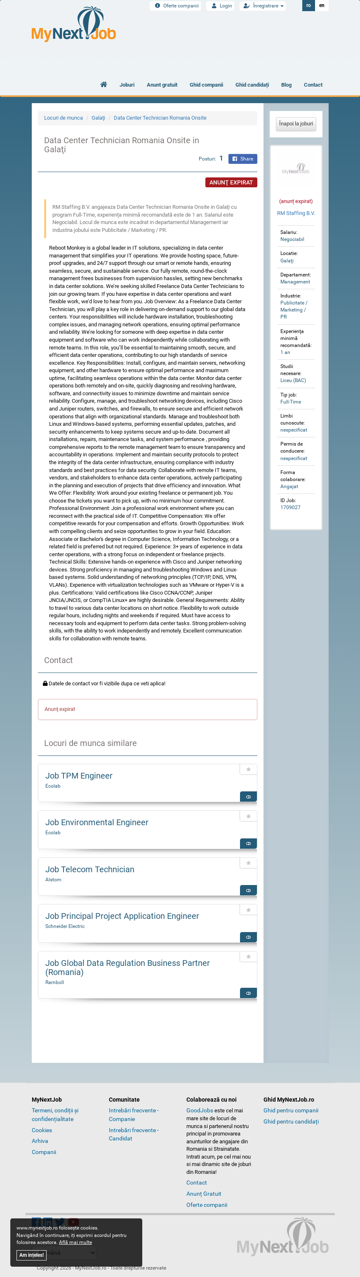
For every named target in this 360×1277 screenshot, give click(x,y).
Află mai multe (75, 1242)
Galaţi (98, 118)
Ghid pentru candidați (291, 1121)
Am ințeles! (31, 1255)
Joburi (127, 85)
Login (220, 6)
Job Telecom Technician (89, 869)
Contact (313, 85)
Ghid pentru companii (291, 1110)
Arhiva (40, 1141)
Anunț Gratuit (203, 1193)
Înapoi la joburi (296, 123)
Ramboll (54, 982)
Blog (286, 85)
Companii (44, 1152)
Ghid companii (206, 85)
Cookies (42, 1130)
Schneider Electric (65, 926)
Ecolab (53, 786)
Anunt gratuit (162, 85)
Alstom (53, 880)
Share (243, 159)
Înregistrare (263, 6)
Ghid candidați (252, 85)
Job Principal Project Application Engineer (122, 916)
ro (308, 5)
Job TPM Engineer (79, 776)
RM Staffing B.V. (296, 213)
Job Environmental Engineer (96, 822)
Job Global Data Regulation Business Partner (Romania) (127, 967)
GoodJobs (199, 1110)
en (322, 5)
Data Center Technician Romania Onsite (160, 118)
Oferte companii (175, 6)
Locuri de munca (63, 118)
